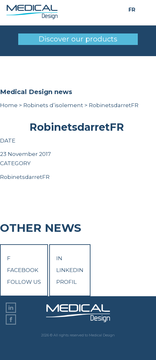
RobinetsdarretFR (25, 177)
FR (132, 10)
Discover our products (77, 39)
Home (9, 105)
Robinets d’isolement (53, 105)
